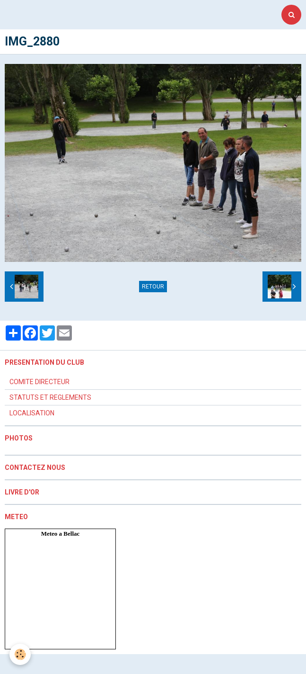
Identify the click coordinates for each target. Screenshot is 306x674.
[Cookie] (20, 654)
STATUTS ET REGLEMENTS (50, 397)
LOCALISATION (31, 413)
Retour (153, 286)
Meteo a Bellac (60, 533)
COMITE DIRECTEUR (39, 382)
